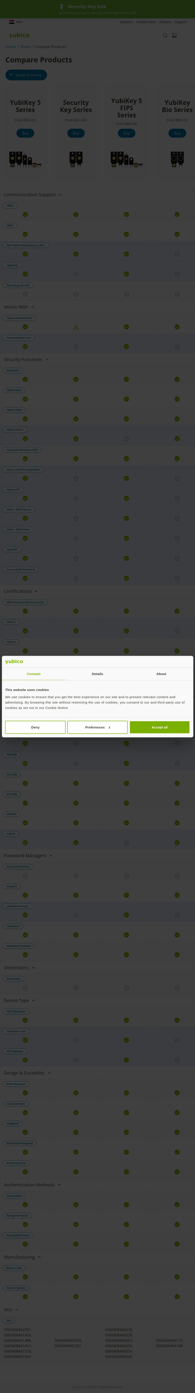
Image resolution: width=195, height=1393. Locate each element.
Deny (35, 727)
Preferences (97, 727)
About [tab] (161, 674)
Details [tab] (97, 674)
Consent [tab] (33, 674)
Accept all (160, 727)
